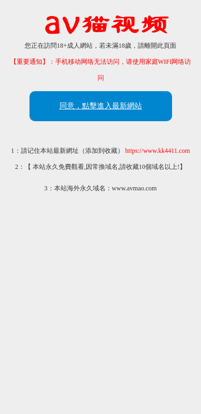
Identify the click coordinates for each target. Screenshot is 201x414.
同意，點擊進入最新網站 (100, 106)
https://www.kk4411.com (157, 150)
